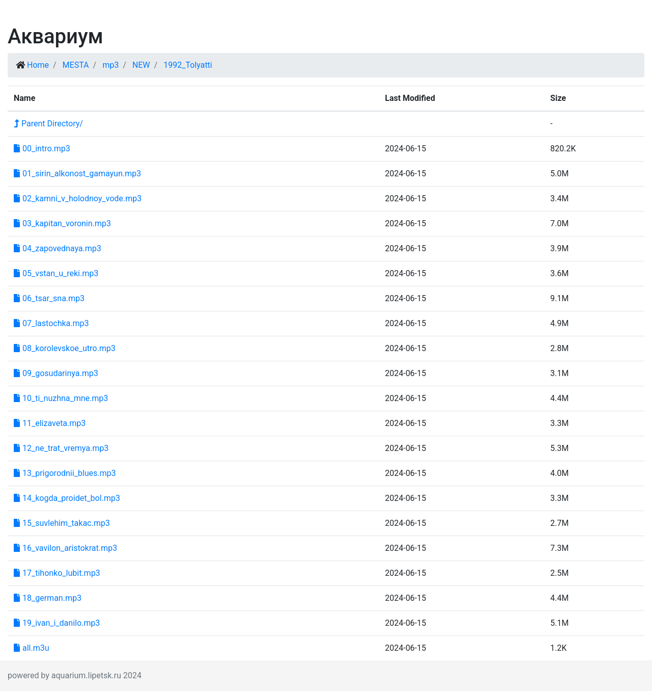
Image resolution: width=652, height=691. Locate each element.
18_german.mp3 (48, 598)
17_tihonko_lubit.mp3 (57, 573)
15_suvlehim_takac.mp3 (62, 523)
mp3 (110, 65)
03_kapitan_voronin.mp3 (62, 223)
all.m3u (31, 648)
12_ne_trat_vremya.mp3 (61, 448)
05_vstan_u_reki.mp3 (56, 273)
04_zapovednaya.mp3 (57, 248)
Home (38, 65)
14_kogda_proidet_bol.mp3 (67, 498)
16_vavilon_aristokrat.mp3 (65, 548)
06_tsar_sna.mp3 (49, 298)
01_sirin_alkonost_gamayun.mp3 (77, 173)
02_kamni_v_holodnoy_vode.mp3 (78, 198)
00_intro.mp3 (42, 148)
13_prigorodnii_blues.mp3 (65, 473)
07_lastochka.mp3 (51, 323)
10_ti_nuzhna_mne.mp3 (61, 398)
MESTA (76, 65)
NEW (141, 65)
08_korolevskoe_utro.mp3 (65, 348)
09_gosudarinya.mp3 (56, 373)
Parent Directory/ (48, 123)
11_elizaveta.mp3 (50, 423)
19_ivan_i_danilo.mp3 (57, 623)
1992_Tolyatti (188, 65)
